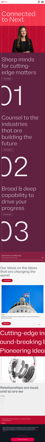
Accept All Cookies (22, 439)
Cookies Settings (22, 435)
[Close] (43, 426)
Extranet (3, 423)
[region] (22, 433)
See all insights (7, 280)
